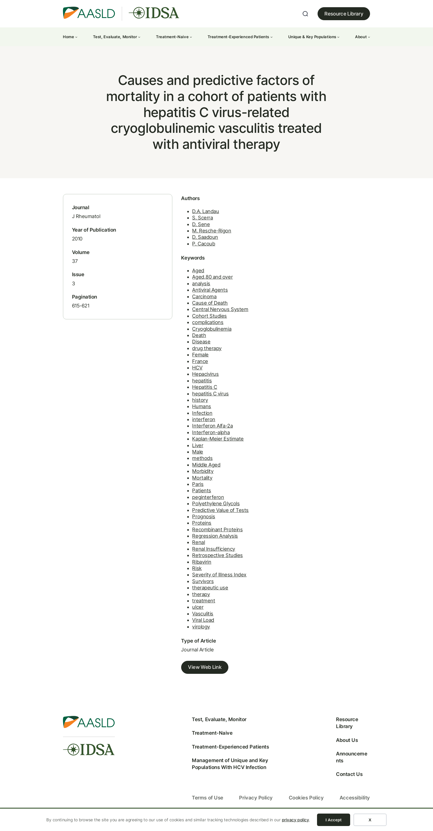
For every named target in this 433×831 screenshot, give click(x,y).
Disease (191, 345)
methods (192, 462)
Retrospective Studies (207, 559)
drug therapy (197, 352)
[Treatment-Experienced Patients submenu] (271, 37)
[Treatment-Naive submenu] (191, 37)
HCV (187, 371)
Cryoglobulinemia (201, 333)
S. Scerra (192, 221)
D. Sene (191, 228)
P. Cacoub (193, 247)
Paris (188, 488)
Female (190, 358)
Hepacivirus (195, 378)
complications (197, 326)
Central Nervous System (210, 313)
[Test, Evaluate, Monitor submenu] (139, 37)
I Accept (334, 819)
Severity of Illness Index (209, 578)
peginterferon (198, 501)
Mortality (192, 482)
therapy (191, 598)
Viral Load (193, 624)
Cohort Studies (199, 320)
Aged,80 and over (202, 281)
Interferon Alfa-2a (202, 430)
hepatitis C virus (200, 397)
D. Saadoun (195, 241)
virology (191, 630)
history (190, 404)
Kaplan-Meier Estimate (208, 443)
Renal (188, 546)
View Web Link (195, 671)
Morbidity (193, 475)
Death (189, 339)
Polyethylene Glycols (206, 507)
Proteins (191, 527)
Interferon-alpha (201, 436)
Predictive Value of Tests (210, 514)
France (190, 365)
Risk (187, 572)
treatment (193, 604)
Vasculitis (192, 617)
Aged (188, 274)
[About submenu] (369, 37)
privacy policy (295, 819)
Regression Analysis (205, 540)
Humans (191, 410)
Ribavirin (191, 566)
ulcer (188, 611)
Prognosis (193, 520)
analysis (191, 287)
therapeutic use (200, 591)
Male (187, 456)
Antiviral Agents (200, 294)
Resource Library (343, 14)
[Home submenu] (76, 37)
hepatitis (192, 384)
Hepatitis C (194, 391)
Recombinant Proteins (207, 533)
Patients (191, 494)
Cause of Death (200, 307)
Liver (187, 449)
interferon (193, 423)
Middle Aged (196, 469)
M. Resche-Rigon (201, 234)
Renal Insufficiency (203, 553)
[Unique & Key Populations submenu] (338, 37)
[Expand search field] (305, 14)
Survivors (193, 585)
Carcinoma (194, 300)
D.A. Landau (195, 215)
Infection (192, 417)
